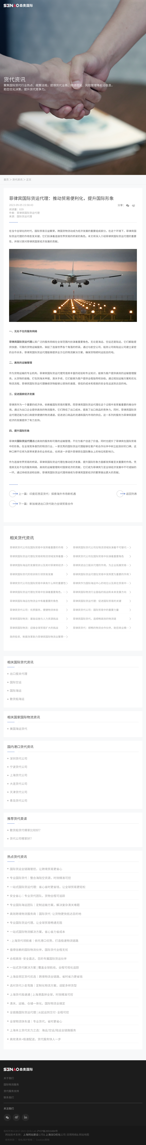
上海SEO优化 (53, 1134)
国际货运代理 (24, 441)
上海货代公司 (18, 775)
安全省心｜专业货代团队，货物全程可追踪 (37, 895)
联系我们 (9, 1097)
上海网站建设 (30, 1134)
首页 (6, 179)
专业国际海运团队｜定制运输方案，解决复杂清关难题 (45, 905)
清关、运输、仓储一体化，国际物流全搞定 (37, 1003)
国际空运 (15, 682)
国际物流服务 (11, 1084)
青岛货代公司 (18, 800)
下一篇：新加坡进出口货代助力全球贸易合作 (41, 503)
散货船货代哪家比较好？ (26, 830)
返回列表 (127, 493)
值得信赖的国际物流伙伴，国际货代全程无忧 (39, 949)
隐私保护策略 (25, 1139)
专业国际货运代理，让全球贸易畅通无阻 (36, 922)
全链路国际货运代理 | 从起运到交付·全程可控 (39, 1012)
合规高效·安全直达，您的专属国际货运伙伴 (38, 958)
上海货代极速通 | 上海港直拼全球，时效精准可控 (41, 994)
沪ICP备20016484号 (47, 1131)
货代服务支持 (11, 1091)
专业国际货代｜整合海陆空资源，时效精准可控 (40, 878)
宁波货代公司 (18, 767)
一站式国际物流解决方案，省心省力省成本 (37, 931)
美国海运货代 (18, 729)
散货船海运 (17, 699)
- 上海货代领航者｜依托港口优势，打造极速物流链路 (44, 940)
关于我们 (9, 1078)
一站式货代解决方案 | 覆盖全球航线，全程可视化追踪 (44, 967)
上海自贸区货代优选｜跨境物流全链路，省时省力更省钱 (46, 976)
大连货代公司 (18, 784)
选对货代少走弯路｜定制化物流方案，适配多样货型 (43, 985)
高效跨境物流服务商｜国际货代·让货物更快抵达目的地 (45, 913)
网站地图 (84, 1134)
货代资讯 (17, 179)
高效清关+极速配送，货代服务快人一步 (35, 1039)
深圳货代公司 (18, 758)
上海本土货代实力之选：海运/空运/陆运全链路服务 (43, 1030)
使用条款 (10, 1139)
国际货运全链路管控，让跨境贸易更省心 (36, 869)
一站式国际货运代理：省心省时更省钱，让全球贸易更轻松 (47, 887)
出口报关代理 (18, 674)
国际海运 (15, 690)
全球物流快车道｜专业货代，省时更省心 (36, 1021)
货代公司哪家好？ (21, 838)
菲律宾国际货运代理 (20, 342)
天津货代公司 (18, 792)
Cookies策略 (42, 1139)
